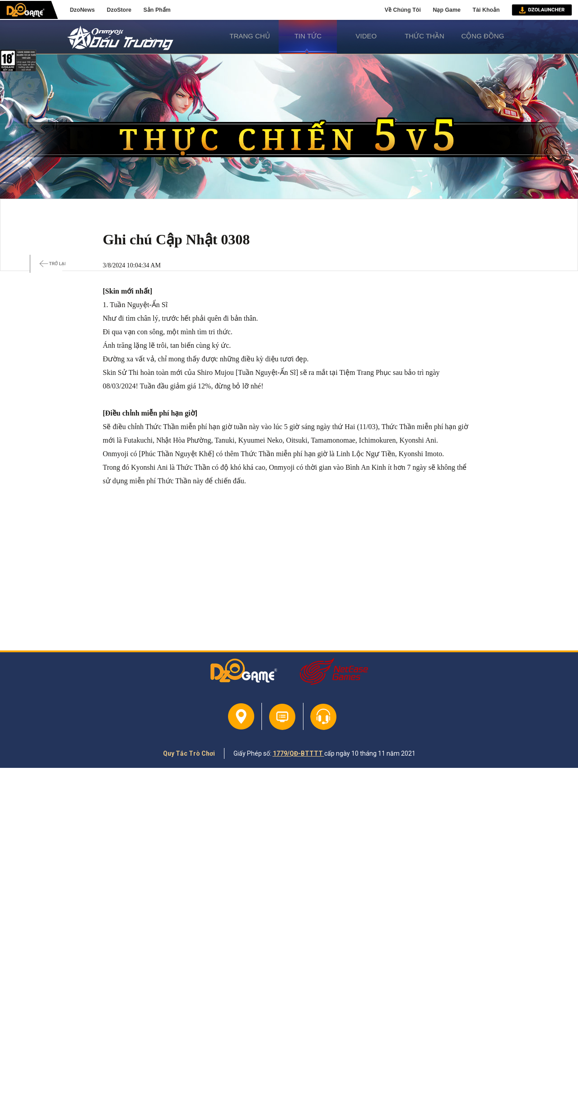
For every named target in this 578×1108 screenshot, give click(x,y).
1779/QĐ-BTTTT (298, 753)
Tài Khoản (486, 10)
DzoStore (119, 10)
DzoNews (82, 10)
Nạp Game (446, 10)
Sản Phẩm (157, 10)
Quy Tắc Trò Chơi (189, 753)
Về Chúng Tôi (403, 10)
